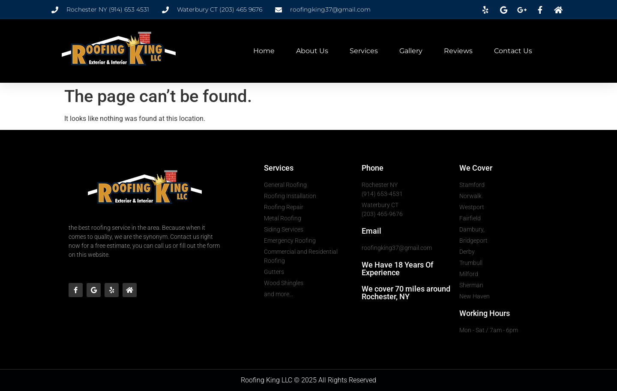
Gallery (410, 51)
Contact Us (513, 51)
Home (264, 51)
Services (364, 51)
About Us (312, 51)
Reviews (458, 51)
